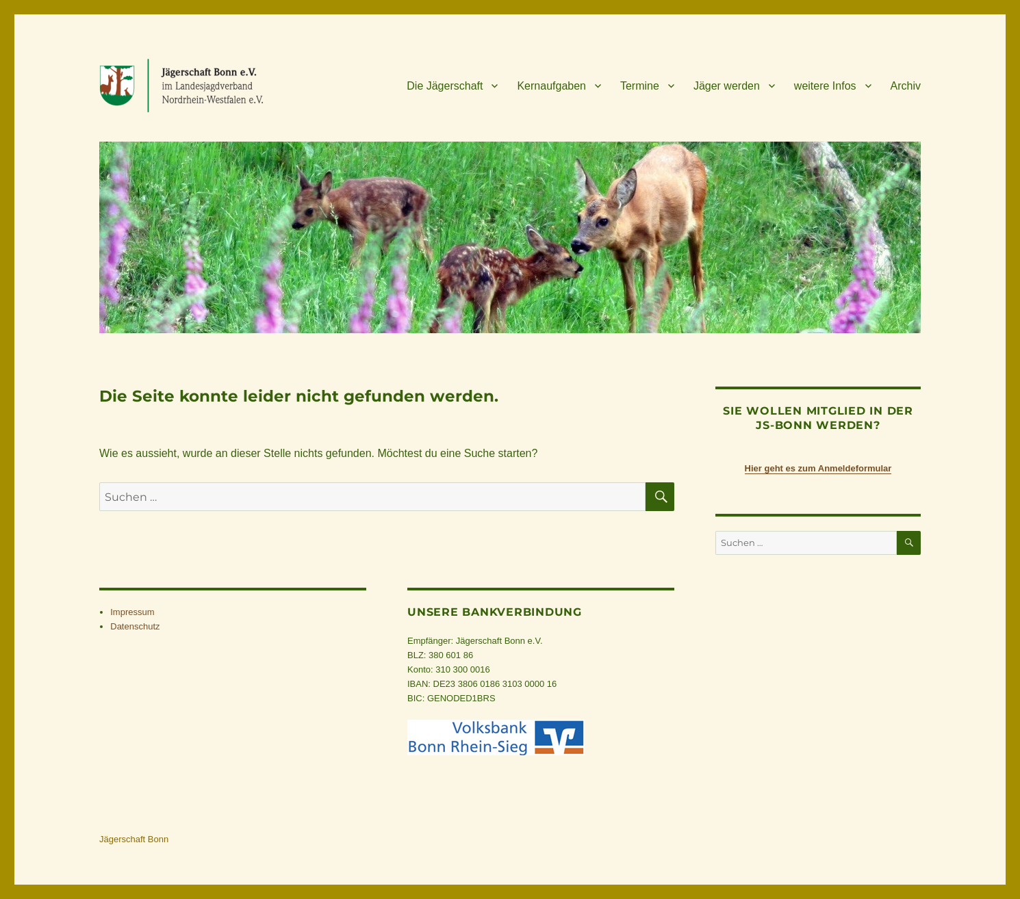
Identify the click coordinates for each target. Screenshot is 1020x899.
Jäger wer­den (726, 86)
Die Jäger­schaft (445, 86)
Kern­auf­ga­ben (551, 86)
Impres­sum (132, 612)
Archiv (906, 86)
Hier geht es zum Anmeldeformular (818, 468)
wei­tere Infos (825, 86)
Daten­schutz (135, 626)
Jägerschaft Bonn (133, 839)
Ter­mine (639, 86)
